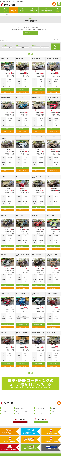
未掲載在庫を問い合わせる (30, 32)
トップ (1, 14)
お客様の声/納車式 (40, 408)
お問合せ (53, 408)
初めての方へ (22, 11)
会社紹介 (57, 11)
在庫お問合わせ (7, 89)
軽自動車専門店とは (33, 11)
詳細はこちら (6, 92)
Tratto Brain (40, 454)
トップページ (4, 11)
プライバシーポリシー (56, 413)
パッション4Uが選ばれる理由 (46, 11)
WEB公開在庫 (13, 11)
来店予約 (59, 3)
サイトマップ (38, 413)
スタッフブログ (39, 411)
